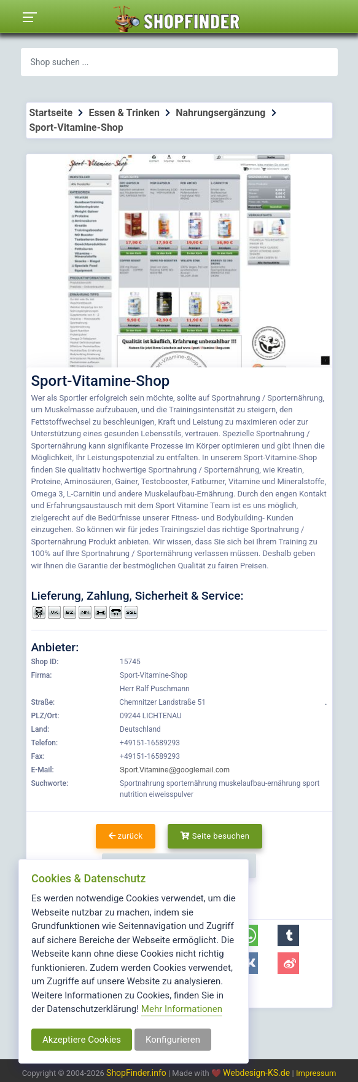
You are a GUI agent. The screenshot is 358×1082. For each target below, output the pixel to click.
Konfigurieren (173, 1039)
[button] (288, 935)
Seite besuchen (215, 836)
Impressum (316, 1073)
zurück (126, 836)
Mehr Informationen (181, 1008)
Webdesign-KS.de (257, 1073)
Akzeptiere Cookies (81, 1039)
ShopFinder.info (136, 1073)
